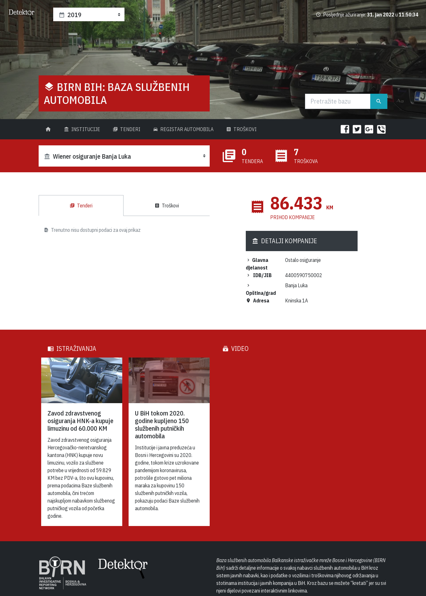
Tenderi (126, 129)
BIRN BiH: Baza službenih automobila (117, 93)
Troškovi (241, 129)
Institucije (82, 129)
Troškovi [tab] (167, 205)
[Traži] (338, 101)
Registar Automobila (183, 129)
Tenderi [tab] (81, 205)
